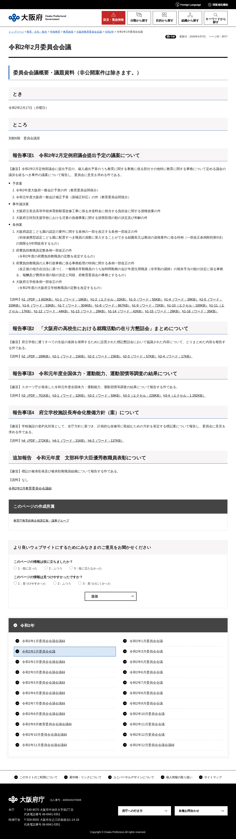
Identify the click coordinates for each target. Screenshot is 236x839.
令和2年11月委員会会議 (147, 724)
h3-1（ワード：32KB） (70, 395)
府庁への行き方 (132, 810)
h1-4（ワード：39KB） (181, 299)
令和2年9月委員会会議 (146, 703)
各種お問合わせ (189, 810)
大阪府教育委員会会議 (89, 31)
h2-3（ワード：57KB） (140, 356)
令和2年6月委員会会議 (146, 672)
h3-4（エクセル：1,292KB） (184, 395)
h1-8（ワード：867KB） (113, 305)
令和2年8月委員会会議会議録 (43, 714)
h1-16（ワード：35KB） (200, 311)
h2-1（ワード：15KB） (70, 356)
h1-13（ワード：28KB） (89, 311)
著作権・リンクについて (85, 777)
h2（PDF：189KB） (37, 356)
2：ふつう (55, 568)
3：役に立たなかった (88, 568)
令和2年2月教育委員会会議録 (30, 488)
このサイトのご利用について (38, 777)
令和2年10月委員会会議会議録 (44, 734)
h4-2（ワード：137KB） (106, 440)
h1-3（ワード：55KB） (146, 299)
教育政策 (68, 31)
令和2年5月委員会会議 (146, 662)
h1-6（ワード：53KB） (40, 305)
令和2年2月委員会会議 (38, 651)
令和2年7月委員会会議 (146, 683)
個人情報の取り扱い (179, 777)
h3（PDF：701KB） (37, 395)
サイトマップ (213, 777)
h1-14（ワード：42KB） (126, 311)
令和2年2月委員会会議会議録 (43, 662)
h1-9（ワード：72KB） (149, 305)
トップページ (16, 31)
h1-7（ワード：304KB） (76, 305)
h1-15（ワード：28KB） (163, 311)
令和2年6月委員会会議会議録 (43, 693)
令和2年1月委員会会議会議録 (43, 641)
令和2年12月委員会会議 (147, 734)
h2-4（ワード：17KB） (175, 356)
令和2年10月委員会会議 (147, 714)
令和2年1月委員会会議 (146, 641)
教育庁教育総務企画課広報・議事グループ (41, 520)
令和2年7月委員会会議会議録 (43, 703)
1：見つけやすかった (32, 583)
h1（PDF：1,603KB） (38, 299)
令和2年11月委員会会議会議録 (44, 745)
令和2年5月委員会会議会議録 (43, 683)
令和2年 (109, 31)
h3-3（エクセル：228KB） (142, 395)
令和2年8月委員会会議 (146, 693)
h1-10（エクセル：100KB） (187, 305)
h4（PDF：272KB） (37, 440)
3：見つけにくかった (97, 583)
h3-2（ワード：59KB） (105, 395)
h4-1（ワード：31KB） (70, 440)
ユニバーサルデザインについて (133, 777)
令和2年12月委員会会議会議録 (152, 745)
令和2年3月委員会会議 (146, 651)
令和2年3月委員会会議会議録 (43, 672)
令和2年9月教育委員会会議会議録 (47, 724)
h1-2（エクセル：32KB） (109, 299)
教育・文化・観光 (37, 31)
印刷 (172, 36)
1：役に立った (27, 568)
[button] (188, 4)
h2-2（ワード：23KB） (105, 356)
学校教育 (55, 31)
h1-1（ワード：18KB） (72, 299)
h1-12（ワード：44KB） (52, 311)
